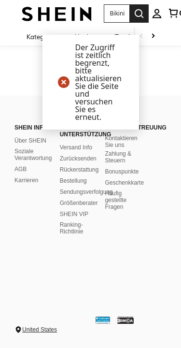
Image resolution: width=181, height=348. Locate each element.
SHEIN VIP (74, 214)
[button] (117, 13)
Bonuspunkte (122, 171)
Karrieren (26, 180)
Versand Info (76, 147)
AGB (20, 169)
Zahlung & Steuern (118, 157)
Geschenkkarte (124, 182)
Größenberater (79, 203)
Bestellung (73, 180)
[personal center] (157, 13)
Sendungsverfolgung (86, 191)
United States (39, 329)
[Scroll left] (141, 36)
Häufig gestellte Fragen (115, 200)
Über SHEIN (30, 140)
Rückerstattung (79, 169)
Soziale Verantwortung (33, 154)
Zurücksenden (78, 158)
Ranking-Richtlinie (72, 228)
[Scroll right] (153, 36)
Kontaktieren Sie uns (121, 141)
